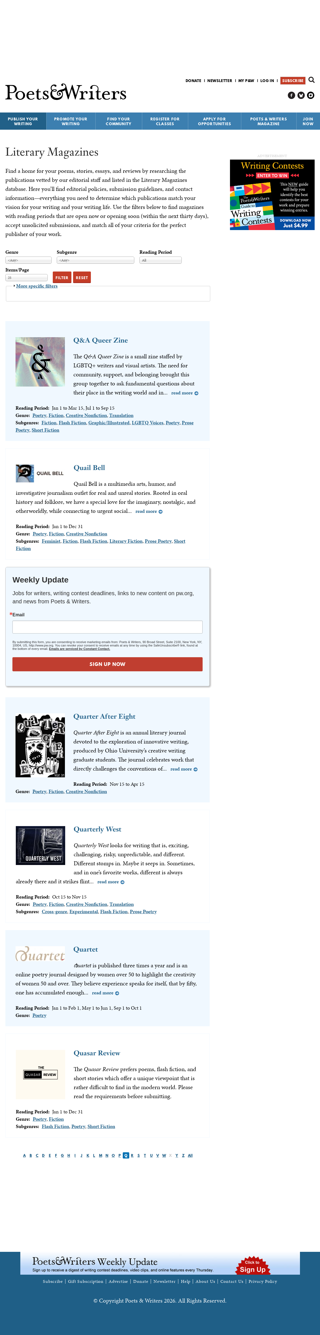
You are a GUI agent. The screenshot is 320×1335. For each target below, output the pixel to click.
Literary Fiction (126, 540)
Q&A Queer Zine (100, 340)
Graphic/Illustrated (109, 422)
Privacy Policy (263, 1281)
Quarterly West (97, 829)
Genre (11, 251)
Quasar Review (97, 1053)
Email (18, 615)
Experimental (83, 911)
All (190, 1155)
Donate (193, 80)
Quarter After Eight (104, 716)
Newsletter (219, 80)
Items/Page (17, 269)
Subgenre (67, 251)
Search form (311, 80)
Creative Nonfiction (86, 415)
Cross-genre (54, 911)
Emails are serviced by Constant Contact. (79, 648)
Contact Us (232, 1281)
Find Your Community (118, 121)
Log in (267, 80)
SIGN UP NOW (107, 664)
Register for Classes (165, 121)
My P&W (246, 80)
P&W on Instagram (311, 95)
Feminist (51, 540)
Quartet (85, 949)
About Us (205, 1281)
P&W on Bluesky (301, 95)
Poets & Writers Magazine (268, 121)
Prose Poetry (158, 540)
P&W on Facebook (291, 95)
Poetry (39, 415)
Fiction (56, 415)
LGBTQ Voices (147, 422)
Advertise (118, 1281)
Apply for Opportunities (214, 121)
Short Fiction (45, 429)
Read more (182, 392)
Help (186, 1281)
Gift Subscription (86, 1281)
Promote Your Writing (70, 121)
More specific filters (37, 285)
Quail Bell (89, 467)
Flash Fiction (72, 422)
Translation (121, 415)
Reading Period (155, 251)
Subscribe (292, 80)
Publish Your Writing (23, 121)
